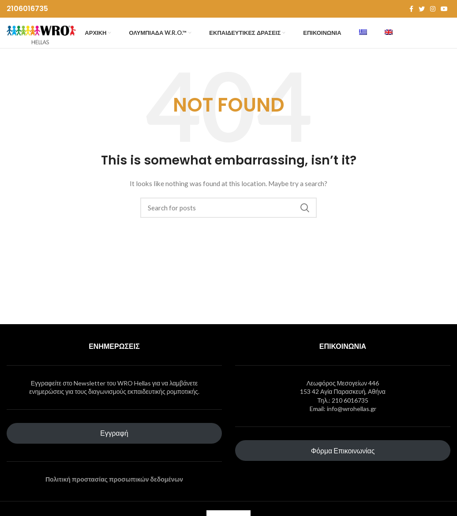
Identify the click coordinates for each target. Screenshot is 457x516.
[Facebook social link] (411, 9)
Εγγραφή (114, 449)
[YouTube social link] (444, 9)
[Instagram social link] (432, 9)
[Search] (228, 224)
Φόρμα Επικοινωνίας (343, 466)
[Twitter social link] (421, 9)
